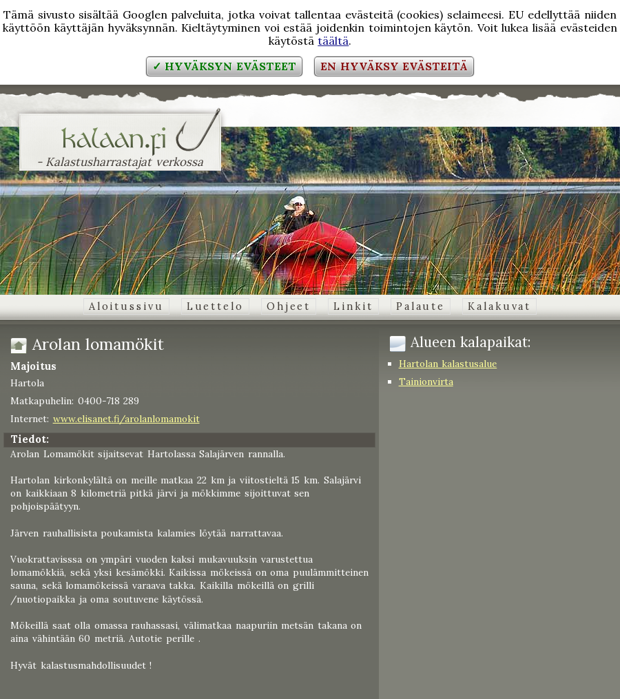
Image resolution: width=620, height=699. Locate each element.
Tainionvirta (426, 381)
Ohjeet (289, 306)
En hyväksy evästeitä (394, 66)
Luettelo (215, 306)
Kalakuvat (499, 306)
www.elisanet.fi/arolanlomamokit (126, 419)
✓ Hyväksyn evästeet (224, 66)
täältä (333, 41)
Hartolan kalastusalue (448, 363)
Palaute (420, 306)
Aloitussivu (126, 306)
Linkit (353, 306)
